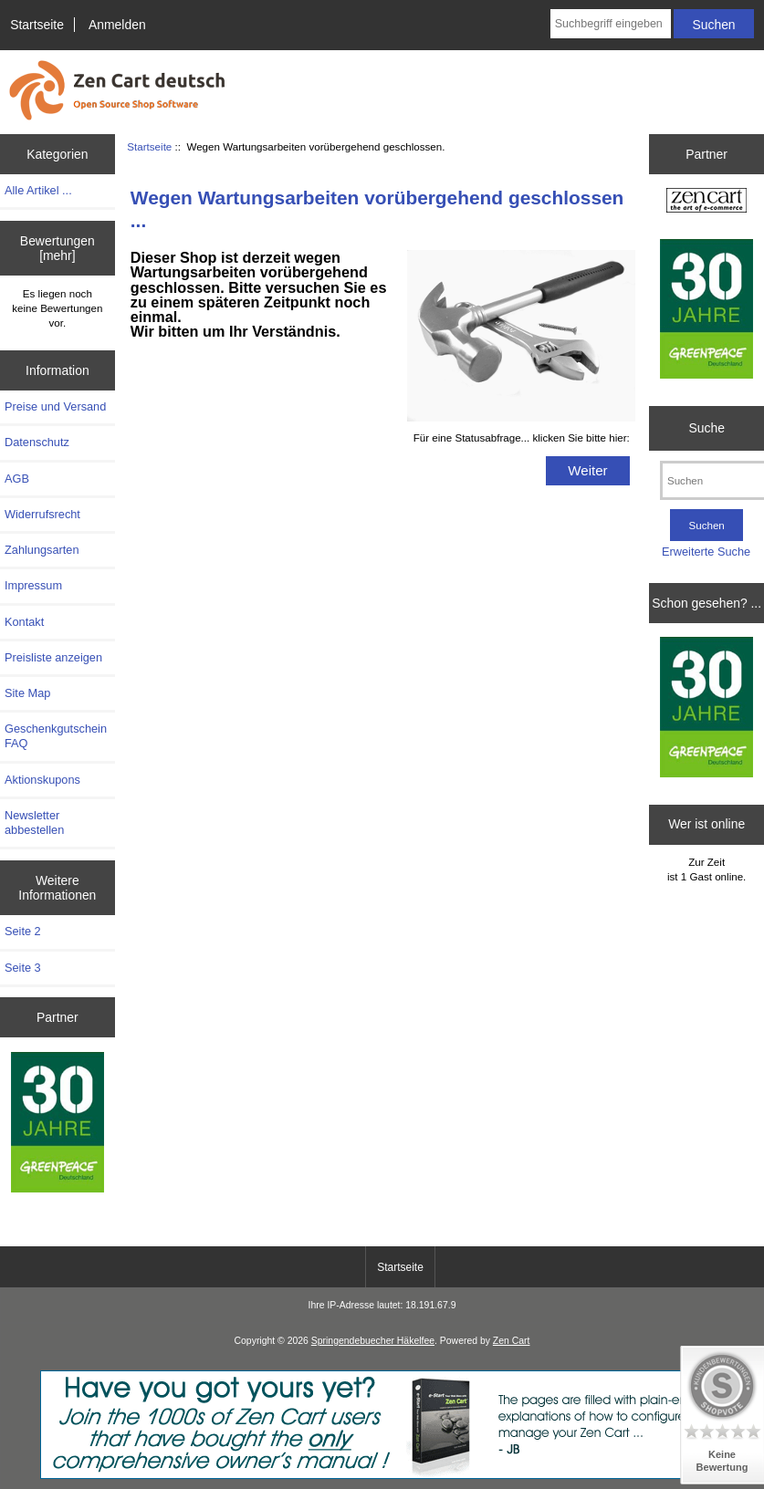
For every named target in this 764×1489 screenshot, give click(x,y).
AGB (17, 478)
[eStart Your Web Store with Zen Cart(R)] (382, 1475)
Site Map (27, 693)
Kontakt (24, 622)
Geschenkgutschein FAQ (56, 736)
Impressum (33, 585)
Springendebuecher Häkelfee (372, 1341)
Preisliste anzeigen (53, 657)
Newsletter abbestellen (34, 822)
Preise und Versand (55, 406)
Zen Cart (511, 1341)
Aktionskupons (42, 779)
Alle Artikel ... (38, 190)
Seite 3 (23, 967)
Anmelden (117, 24)
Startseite (37, 24)
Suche (706, 428)
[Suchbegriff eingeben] (610, 23)
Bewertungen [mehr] (57, 248)
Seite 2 (23, 931)
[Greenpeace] (58, 1124)
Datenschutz (37, 442)
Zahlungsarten (42, 550)
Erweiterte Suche (706, 551)
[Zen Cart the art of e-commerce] (706, 203)
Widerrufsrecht (42, 514)
